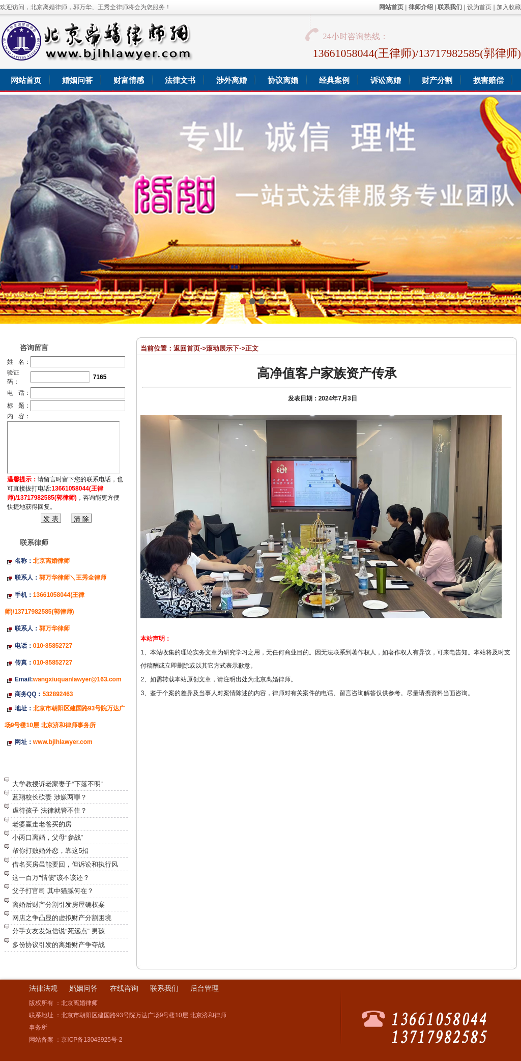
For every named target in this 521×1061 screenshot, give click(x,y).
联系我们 (164, 988)
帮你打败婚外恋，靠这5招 (50, 850)
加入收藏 (509, 7)
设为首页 (479, 7)
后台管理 (204, 988)
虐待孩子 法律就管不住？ (49, 810)
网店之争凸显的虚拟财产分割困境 (61, 918)
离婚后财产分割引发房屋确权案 (58, 904)
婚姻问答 (83, 988)
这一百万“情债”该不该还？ (51, 877)
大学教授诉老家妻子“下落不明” (57, 784)
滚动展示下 (222, 348)
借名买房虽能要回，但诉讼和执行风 (65, 864)
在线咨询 (124, 988)
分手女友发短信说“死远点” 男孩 (58, 931)
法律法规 (43, 988)
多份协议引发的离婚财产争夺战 (58, 945)
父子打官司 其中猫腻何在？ (53, 891)
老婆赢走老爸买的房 (42, 824)
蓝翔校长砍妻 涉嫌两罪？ (49, 797)
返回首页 (186, 348)
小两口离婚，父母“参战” (47, 837)
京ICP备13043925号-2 (91, 1039)
